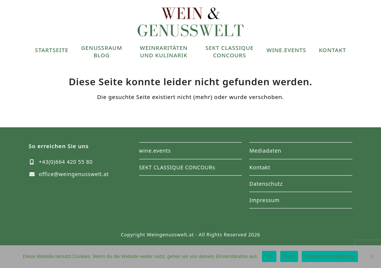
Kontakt (259, 167)
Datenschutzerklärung (329, 256)
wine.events (155, 150)
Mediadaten (265, 150)
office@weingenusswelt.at (74, 174)
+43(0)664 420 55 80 (66, 161)
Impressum (264, 200)
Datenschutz (266, 183)
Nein (289, 256)
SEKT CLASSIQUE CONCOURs (177, 167)
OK (269, 256)
